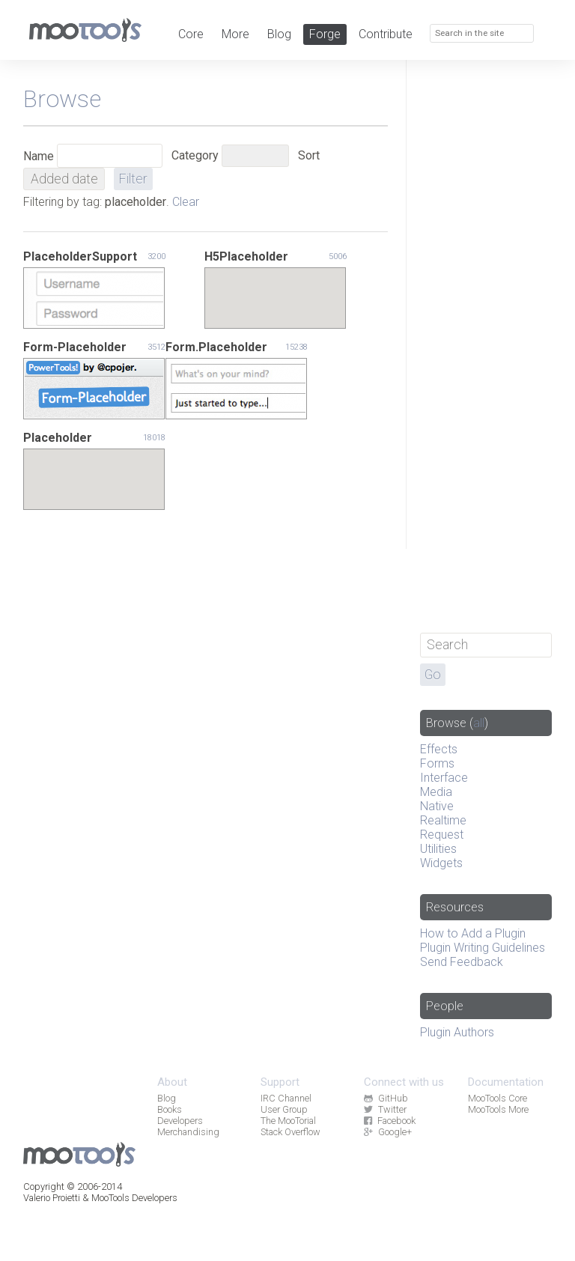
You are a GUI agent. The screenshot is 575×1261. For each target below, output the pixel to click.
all (478, 723)
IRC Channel (286, 1098)
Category (195, 155)
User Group (284, 1109)
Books (169, 1109)
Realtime (443, 820)
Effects (438, 749)
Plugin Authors (457, 1032)
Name (38, 156)
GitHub (385, 1098)
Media (436, 792)
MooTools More (498, 1109)
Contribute (386, 34)
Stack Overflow (290, 1131)
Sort (309, 155)
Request (441, 834)
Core (191, 34)
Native (437, 806)
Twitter (385, 1109)
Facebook (389, 1120)
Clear (185, 202)
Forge (325, 34)
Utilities (438, 849)
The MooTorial (288, 1120)
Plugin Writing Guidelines (482, 948)
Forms (437, 763)
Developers (180, 1120)
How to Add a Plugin (473, 933)
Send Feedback (461, 962)
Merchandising (188, 1131)
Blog (279, 34)
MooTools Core (497, 1098)
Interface (444, 778)
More (235, 34)
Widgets (441, 863)
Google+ (387, 1131)
